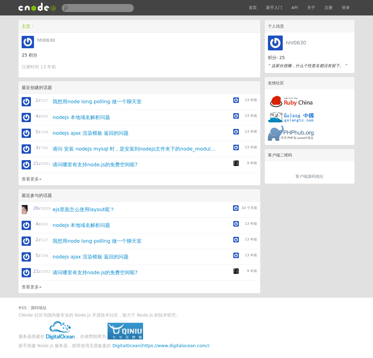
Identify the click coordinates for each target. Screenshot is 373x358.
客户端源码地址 (309, 176)
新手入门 (274, 7)
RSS (23, 307)
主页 (26, 26)
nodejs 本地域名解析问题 (81, 117)
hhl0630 (296, 43)
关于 (311, 7)
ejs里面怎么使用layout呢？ (84, 209)
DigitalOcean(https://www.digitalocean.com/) (161, 345)
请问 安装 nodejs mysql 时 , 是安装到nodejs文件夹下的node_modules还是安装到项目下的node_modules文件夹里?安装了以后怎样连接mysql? (135, 149)
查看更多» (32, 179)
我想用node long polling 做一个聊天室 (97, 101)
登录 (346, 7)
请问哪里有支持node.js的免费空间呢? (95, 165)
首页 (253, 7)
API (294, 7)
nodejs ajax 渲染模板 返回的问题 (91, 133)
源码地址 (39, 307)
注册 (328, 7)
